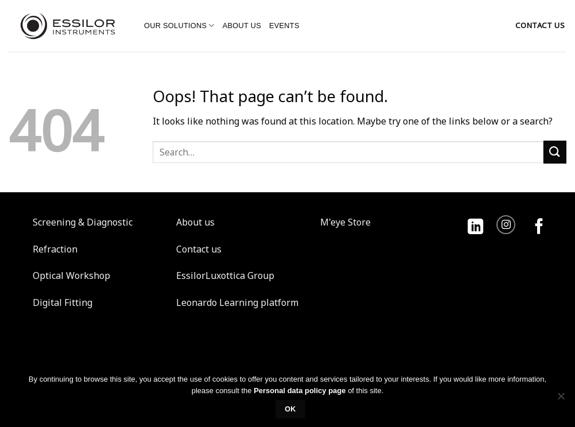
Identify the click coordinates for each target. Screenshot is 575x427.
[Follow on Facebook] (539, 227)
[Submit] (554, 152)
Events (284, 25)
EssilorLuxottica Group (225, 275)
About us (242, 25)
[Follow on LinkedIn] (475, 227)
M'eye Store (345, 222)
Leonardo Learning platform (237, 302)
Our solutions (179, 25)
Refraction (55, 249)
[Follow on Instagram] (505, 224)
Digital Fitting (62, 302)
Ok (290, 409)
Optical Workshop (71, 275)
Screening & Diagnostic (83, 222)
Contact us (199, 249)
